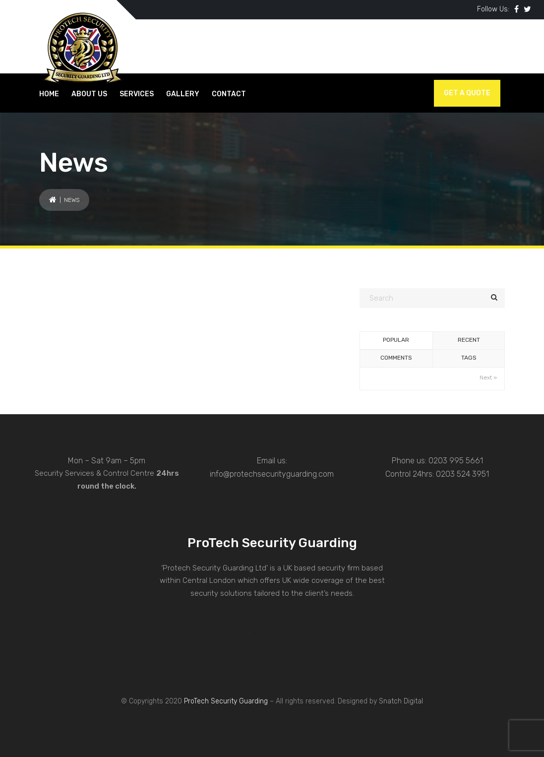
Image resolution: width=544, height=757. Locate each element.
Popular (396, 339)
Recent (469, 339)
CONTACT (229, 94)
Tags (469, 357)
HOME (49, 94)
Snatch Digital (401, 701)
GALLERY (182, 94)
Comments (396, 357)
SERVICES (137, 94)
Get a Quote (467, 93)
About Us (89, 94)
